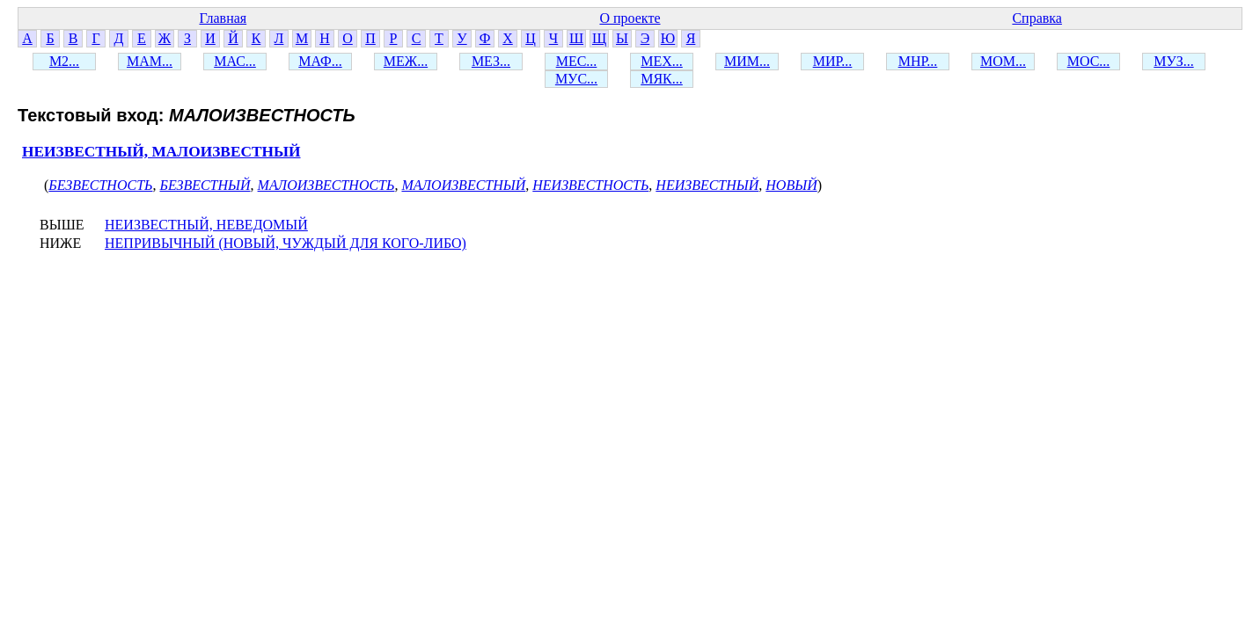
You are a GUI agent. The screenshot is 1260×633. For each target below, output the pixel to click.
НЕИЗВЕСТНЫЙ (707, 185)
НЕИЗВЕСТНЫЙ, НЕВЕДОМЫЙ (206, 224)
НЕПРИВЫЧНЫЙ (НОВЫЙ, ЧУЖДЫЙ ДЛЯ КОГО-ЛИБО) (285, 243)
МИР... (833, 61)
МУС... (576, 78)
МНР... (918, 61)
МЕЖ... (406, 61)
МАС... (235, 61)
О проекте (629, 18)
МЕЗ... (491, 61)
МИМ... (747, 61)
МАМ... (149, 61)
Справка (1037, 18)
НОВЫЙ (791, 185)
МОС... (1088, 61)
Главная (222, 18)
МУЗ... (1173, 61)
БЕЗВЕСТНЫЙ (204, 185)
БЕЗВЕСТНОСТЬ (100, 185)
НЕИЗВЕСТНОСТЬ (590, 185)
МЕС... (576, 61)
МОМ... (1003, 61)
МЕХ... (662, 61)
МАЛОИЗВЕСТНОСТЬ (326, 185)
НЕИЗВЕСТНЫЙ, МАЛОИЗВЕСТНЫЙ (161, 151)
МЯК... (662, 78)
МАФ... (319, 61)
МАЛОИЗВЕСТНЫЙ (463, 185)
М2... (64, 61)
